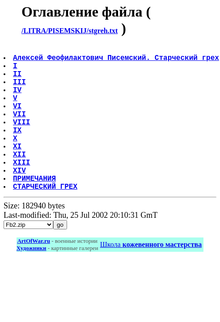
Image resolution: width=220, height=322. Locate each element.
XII (20, 179)
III (20, 90)
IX (18, 149)
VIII (22, 139)
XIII (22, 189)
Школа (151, 276)
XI (18, 169)
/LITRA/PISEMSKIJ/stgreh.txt (69, 30)
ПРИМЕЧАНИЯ (35, 208)
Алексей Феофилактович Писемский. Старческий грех (117, 61)
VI (18, 120)
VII (20, 130)
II (18, 80)
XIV (20, 198)
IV (18, 100)
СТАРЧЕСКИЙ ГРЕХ (46, 218)
